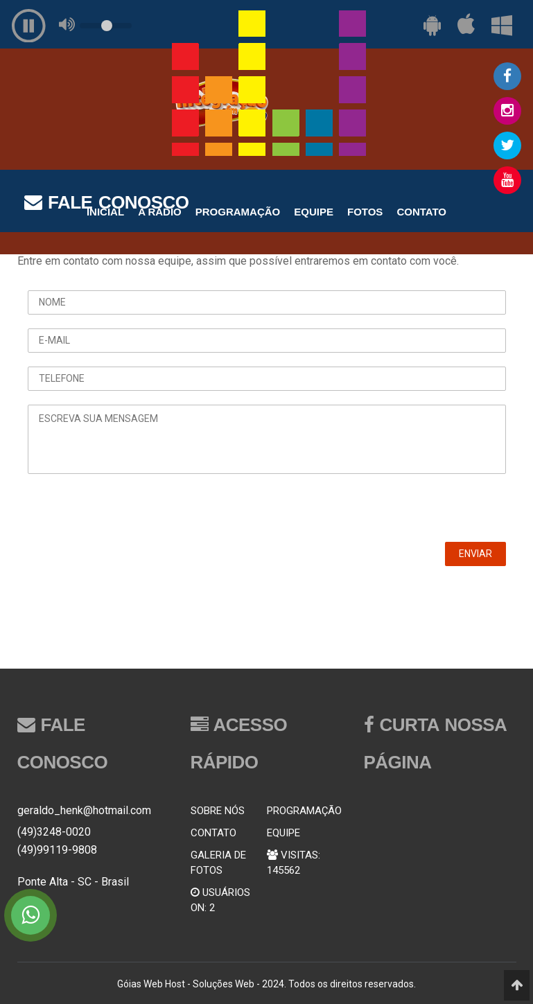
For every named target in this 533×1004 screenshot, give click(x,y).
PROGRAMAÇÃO (304, 810)
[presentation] (133, 515)
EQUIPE (283, 833)
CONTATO (213, 833)
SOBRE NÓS (218, 810)
